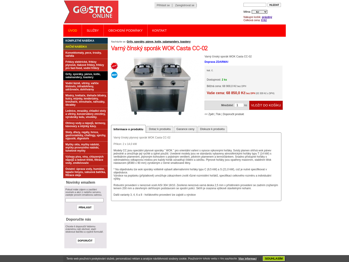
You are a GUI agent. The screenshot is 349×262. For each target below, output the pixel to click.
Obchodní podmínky (125, 30)
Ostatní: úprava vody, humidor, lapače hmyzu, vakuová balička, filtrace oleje (85, 172)
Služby (93, 30)
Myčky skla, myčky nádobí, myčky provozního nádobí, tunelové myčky (82, 147)
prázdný (267, 17)
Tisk (218, 114)
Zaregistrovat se (184, 5)
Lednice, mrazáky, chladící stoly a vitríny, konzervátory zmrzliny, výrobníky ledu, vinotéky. (85, 114)
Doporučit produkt (233, 114)
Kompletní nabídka (79, 40)
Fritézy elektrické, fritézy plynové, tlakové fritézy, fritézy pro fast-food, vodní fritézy (84, 65)
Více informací (247, 258)
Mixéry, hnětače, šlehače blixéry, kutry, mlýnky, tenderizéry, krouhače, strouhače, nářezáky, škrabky (85, 100)
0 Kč (264, 20)
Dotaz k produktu (160, 129)
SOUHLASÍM (274, 258)
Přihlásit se (163, 5)
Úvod (72, 30)
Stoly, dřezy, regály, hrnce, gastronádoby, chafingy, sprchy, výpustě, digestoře (85, 135)
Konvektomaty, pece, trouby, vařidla (83, 54)
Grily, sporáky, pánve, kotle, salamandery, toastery (159, 41)
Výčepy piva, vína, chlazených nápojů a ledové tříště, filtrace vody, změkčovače (84, 160)
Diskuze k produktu (212, 129)
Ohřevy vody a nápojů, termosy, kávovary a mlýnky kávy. (85, 125)
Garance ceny (186, 129)
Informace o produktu (128, 129)
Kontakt (159, 30)
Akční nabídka (76, 46)
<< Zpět (209, 114)
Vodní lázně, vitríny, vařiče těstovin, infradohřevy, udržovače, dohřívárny (82, 86)
